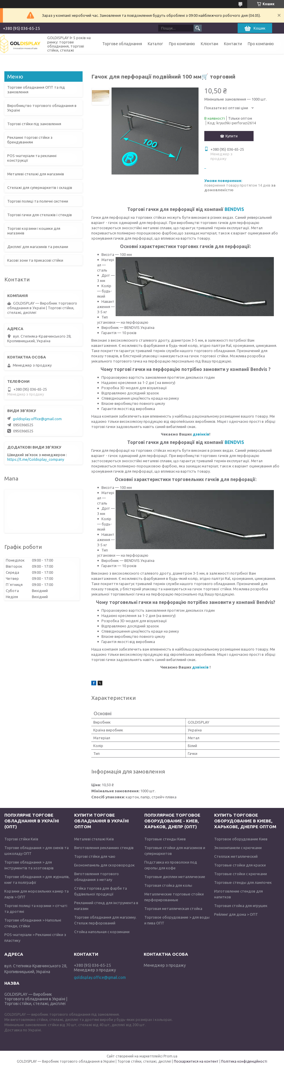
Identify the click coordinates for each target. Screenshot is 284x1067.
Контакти (233, 43)
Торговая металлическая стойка (173, 908)
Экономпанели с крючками (238, 848)
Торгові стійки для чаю (94, 856)
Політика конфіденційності (244, 1061)
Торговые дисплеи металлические (174, 877)
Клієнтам (209, 43)
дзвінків (201, 434)
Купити (231, 136)
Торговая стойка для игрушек (240, 906)
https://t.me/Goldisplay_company (35, 459)
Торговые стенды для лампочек (243, 882)
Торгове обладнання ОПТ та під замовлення (36, 89)
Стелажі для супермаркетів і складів (39, 187)
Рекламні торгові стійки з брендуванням (29, 139)
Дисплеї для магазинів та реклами (37, 247)
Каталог (155, 43)
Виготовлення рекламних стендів (104, 848)
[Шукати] (198, 28)
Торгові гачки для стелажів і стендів (39, 215)
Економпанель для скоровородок (104, 865)
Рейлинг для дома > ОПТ (236, 914)
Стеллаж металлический (236, 856)
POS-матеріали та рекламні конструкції (32, 158)
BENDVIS (234, 209)
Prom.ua (170, 1056)
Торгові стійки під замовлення (34, 124)
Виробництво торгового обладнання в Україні (42, 107)
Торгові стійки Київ (21, 839)
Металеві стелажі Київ (94, 839)
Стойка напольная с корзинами (102, 932)
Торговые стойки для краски (240, 865)
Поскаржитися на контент (196, 1061)
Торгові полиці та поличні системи (37, 201)
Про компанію (182, 43)
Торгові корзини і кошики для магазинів (33, 230)
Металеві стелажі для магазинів (35, 174)
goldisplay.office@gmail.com (37, 419)
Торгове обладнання (122, 43)
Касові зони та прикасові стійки (35, 260)
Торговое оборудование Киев (240, 839)
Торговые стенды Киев (165, 839)
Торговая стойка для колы (168, 885)
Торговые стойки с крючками (240, 874)
